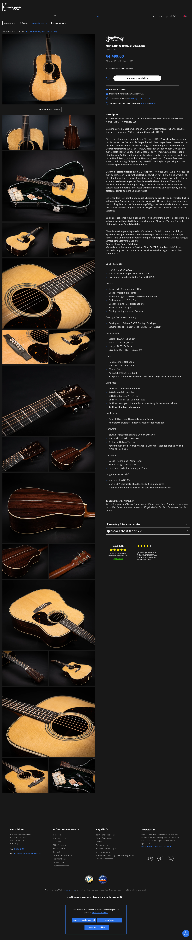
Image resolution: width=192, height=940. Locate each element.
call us (153, 103)
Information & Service (66, 829)
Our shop (57, 835)
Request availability (137, 78)
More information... (100, 912)
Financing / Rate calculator (147, 524)
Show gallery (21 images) (49, 109)
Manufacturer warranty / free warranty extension (116, 855)
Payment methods (61, 865)
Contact (56, 852)
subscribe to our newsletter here (156, 846)
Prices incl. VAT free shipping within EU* (119, 61)
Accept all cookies (97, 927)
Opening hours (59, 838)
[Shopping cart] (170, 15)
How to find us (59, 848)
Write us (144, 103)
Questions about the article (147, 531)
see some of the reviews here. (118, 556)
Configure (109, 920)
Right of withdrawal (104, 838)
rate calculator (145, 98)
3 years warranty (103, 852)
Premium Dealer (60, 859)
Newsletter (148, 829)
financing (133, 98)
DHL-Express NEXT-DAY (62, 855)
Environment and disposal (107, 848)
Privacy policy (102, 845)
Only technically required (84, 920)
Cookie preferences (104, 858)
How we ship (58, 862)
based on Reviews (118, 553)
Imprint (99, 841)
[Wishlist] (154, 15)
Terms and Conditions (105, 835)
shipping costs (69, 890)
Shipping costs (59, 845)
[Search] (74, 15)
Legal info (102, 829)
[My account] (160, 15)
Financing (57, 841)
